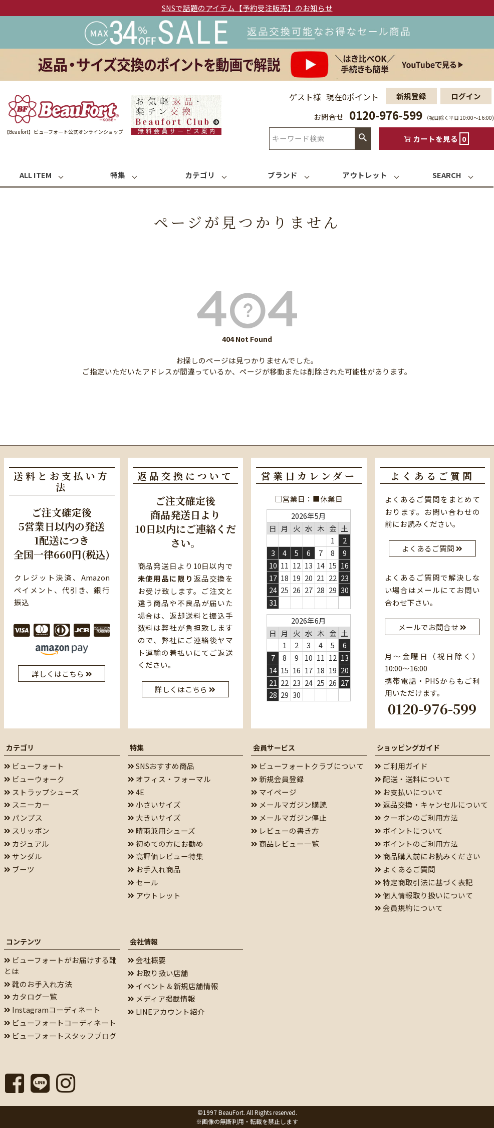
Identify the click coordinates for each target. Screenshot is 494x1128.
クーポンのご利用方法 (416, 817)
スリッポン (27, 830)
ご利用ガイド (401, 766)
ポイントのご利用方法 (416, 843)
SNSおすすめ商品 (161, 766)
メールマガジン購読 (289, 804)
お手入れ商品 (154, 869)
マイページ (274, 791)
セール (143, 882)
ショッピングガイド (408, 747)
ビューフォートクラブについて (307, 766)
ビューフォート (34, 766)
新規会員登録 (277, 779)
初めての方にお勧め (165, 843)
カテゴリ (20, 747)
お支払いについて (409, 791)
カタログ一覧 (30, 996)
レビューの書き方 (285, 830)
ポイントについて (409, 830)
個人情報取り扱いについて (424, 894)
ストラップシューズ (41, 791)
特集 (137, 747)
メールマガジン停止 (289, 817)
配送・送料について (412, 779)
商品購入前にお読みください (427, 856)
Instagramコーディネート (52, 1009)
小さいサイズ (154, 804)
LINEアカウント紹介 (166, 1011)
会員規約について (409, 907)
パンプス (23, 817)
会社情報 (144, 941)
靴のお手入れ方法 (38, 983)
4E (136, 791)
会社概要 (147, 960)
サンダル (23, 856)
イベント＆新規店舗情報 (173, 985)
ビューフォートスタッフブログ (60, 1035)
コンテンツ (23, 941)
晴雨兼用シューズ (161, 830)
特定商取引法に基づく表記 (424, 882)
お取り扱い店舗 (158, 973)
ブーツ (19, 869)
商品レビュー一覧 (285, 843)
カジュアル (26, 843)
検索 (363, 138)
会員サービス (274, 747)
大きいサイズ (154, 817)
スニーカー (27, 804)
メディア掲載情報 (161, 998)
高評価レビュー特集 (165, 856)
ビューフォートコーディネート (60, 1022)
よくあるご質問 (405, 869)
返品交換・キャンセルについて (431, 804)
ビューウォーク (34, 779)
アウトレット (154, 894)
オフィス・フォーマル (169, 779)
